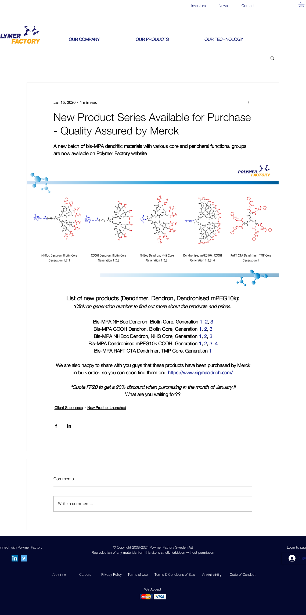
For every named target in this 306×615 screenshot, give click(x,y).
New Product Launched (106, 407)
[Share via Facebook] (56, 425)
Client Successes (69, 407)
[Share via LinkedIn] (69, 425)
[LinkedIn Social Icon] (15, 558)
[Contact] (248, 5)
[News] (223, 5)
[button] (98, 39)
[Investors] (198, 5)
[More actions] (249, 102)
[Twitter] (24, 558)
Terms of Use (138, 574)
